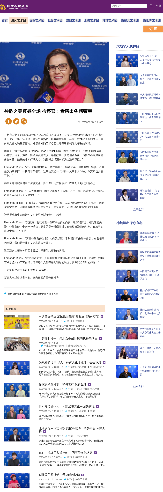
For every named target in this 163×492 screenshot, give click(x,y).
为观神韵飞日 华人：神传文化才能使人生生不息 (70, 362)
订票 (153, 29)
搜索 (158, 5)
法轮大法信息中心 (77, 345)
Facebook (8, 121)
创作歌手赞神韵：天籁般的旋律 (59, 474)
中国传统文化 (97, 367)
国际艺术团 (37, 20)
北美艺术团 (91, 20)
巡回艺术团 (73, 20)
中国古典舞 (32, 191)
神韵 (74, 134)
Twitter (16, 121)
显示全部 (138, 209)
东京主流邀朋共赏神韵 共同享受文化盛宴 (65, 452)
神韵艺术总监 (30, 250)
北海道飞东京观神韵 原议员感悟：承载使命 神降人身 (72, 430)
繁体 (24, 121)
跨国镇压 (80, 321)
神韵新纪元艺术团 (77, 367)
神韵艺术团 (18, 294)
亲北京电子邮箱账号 (54, 345)
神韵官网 (30, 270)
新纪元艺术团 (130, 20)
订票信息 (41, 270)
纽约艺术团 (18, 20)
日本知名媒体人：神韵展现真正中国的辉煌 (67, 406)
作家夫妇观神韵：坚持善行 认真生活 (63, 384)
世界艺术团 (55, 20)
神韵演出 (42, 294)
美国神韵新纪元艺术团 (88, 389)
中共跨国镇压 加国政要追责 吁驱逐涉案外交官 (69, 316)
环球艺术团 (110, 20)
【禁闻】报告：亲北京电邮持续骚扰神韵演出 (68, 338)
